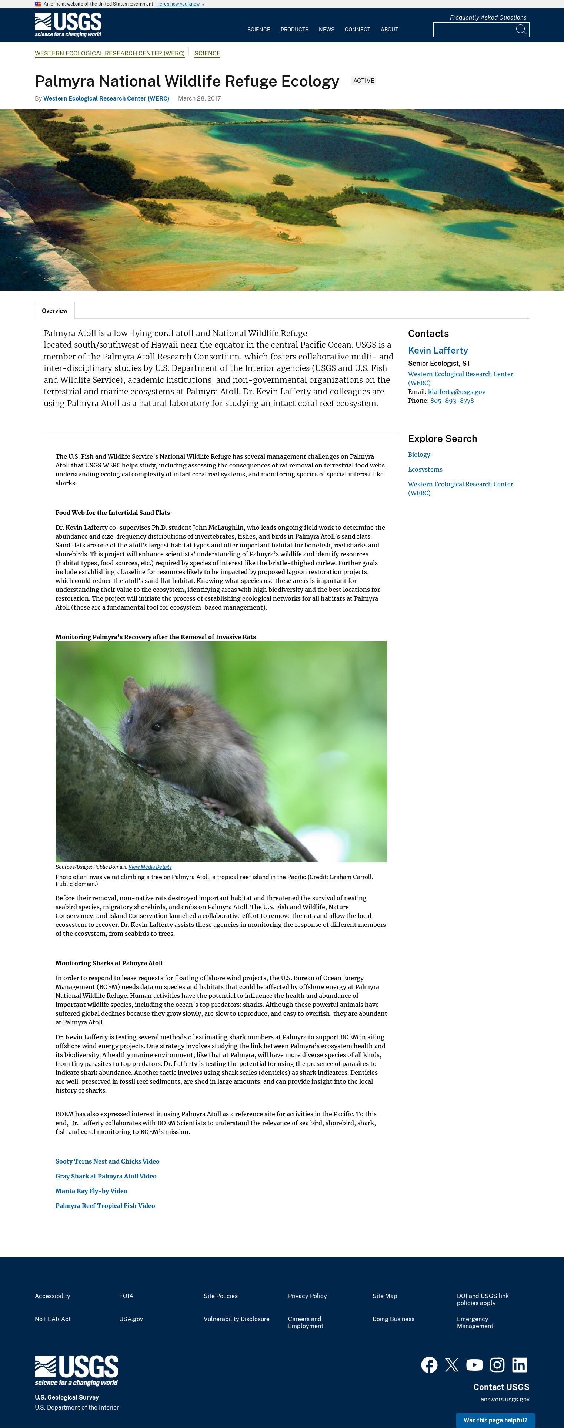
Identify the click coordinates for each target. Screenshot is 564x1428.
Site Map (385, 1296)
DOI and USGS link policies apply (483, 1300)
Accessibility (52, 1296)
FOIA (126, 1296)
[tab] (55, 310)
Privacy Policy (307, 1296)
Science (258, 30)
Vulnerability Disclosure (237, 1319)
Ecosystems (425, 469)
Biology (419, 454)
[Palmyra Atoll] (282, 200)
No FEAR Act (53, 1319)
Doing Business (393, 1319)
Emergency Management (475, 1323)
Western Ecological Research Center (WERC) (110, 53)
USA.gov (131, 1319)
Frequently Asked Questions (488, 17)
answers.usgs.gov (505, 1399)
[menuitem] (259, 25)
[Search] (522, 29)
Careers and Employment (305, 1323)
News (326, 30)
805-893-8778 (452, 400)
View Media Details (150, 867)
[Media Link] (221, 752)
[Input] (481, 29)
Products (294, 30)
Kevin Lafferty (438, 350)
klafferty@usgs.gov (456, 391)
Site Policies (221, 1296)
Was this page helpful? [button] (496, 1420)
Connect (357, 30)
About (389, 30)
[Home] (68, 35)
